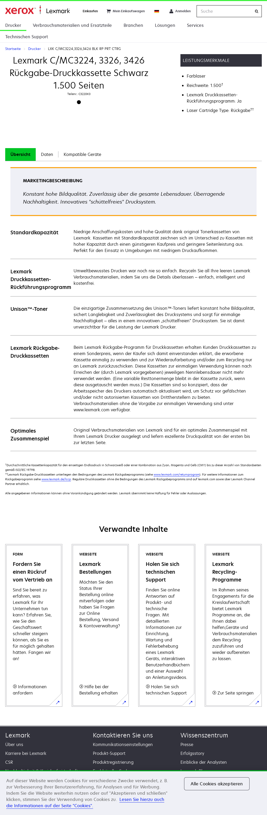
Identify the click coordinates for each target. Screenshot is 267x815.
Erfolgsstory (192, 753)
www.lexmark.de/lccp (56, 479)
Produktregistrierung (113, 762)
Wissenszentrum (204, 735)
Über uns (14, 744)
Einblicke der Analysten (203, 762)
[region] (133, 792)
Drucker (13, 25)
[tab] (20, 154)
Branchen (133, 25)
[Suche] (256, 11)
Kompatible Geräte (82, 154)
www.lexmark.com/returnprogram (176, 474)
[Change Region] (157, 11)
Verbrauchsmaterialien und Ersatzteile (72, 25)
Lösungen (165, 25)
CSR (9, 762)
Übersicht (20, 154)
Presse (186, 744)
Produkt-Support (109, 753)
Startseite (37, 9)
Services (195, 25)
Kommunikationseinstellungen (123, 744)
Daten (47, 154)
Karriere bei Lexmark (25, 753)
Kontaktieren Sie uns (123, 735)
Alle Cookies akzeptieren (217, 784)
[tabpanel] (133, 309)
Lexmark (17, 735)
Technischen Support (26, 37)
